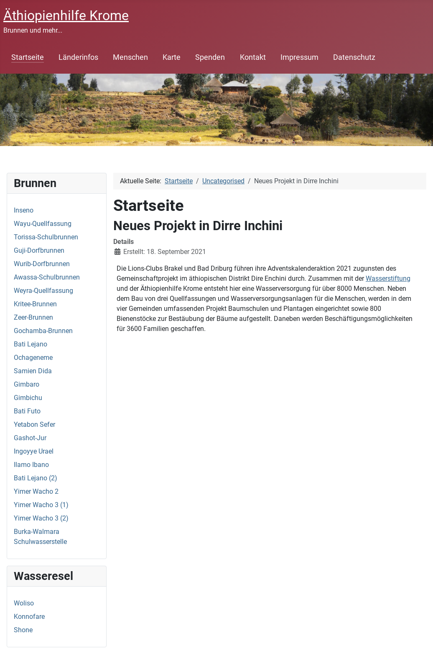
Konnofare (29, 617)
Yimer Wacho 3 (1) (41, 505)
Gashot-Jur (30, 438)
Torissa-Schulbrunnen (46, 237)
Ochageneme (33, 358)
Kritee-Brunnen (35, 304)
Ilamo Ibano (31, 465)
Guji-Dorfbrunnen (39, 250)
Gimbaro (26, 384)
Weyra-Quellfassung (43, 291)
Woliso (24, 603)
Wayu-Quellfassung (42, 224)
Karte (172, 57)
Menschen (130, 57)
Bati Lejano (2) (35, 478)
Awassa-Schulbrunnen (47, 277)
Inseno (23, 210)
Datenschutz (354, 57)
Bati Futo (27, 411)
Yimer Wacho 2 (36, 491)
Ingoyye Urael (33, 451)
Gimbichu (28, 398)
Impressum (299, 57)
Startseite (27, 57)
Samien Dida (33, 371)
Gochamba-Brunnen (43, 331)
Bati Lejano (30, 344)
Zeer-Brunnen (33, 317)
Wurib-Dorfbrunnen (42, 264)
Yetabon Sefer (34, 424)
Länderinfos (78, 57)
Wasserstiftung (388, 278)
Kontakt (253, 57)
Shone (23, 630)
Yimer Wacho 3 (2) (41, 518)
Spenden (210, 57)
